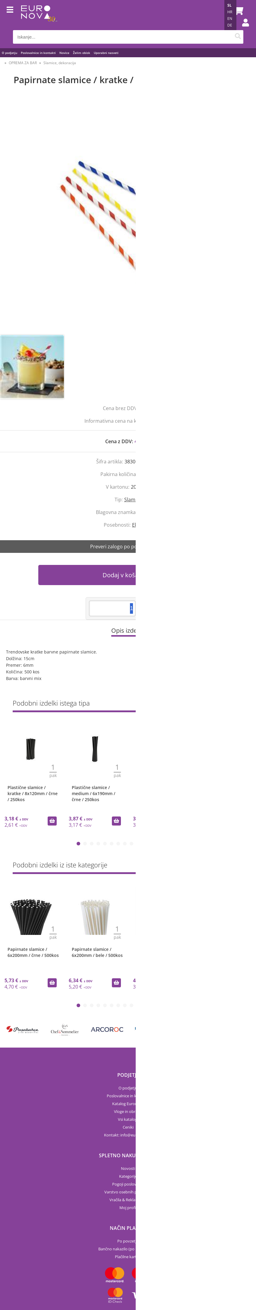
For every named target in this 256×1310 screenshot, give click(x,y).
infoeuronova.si (136, 1135)
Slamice (133, 499)
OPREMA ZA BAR (23, 62)
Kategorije (128, 1176)
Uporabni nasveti (106, 53)
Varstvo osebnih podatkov (128, 1192)
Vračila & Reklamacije (128, 1199)
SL (229, 5)
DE (229, 25)
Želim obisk (81, 53)
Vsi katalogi (128, 1119)
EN (229, 18)
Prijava (242, 28)
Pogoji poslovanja (128, 1184)
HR (229, 11)
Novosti (128, 1168)
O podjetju (9, 53)
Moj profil (128, 1207)
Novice (64, 53)
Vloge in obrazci (128, 1111)
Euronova (149, 512)
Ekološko (142, 525)
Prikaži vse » (232, 704)
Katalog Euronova (128, 1103)
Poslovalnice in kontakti (38, 53)
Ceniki (128, 1127)
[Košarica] (237, 10)
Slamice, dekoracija (59, 62)
